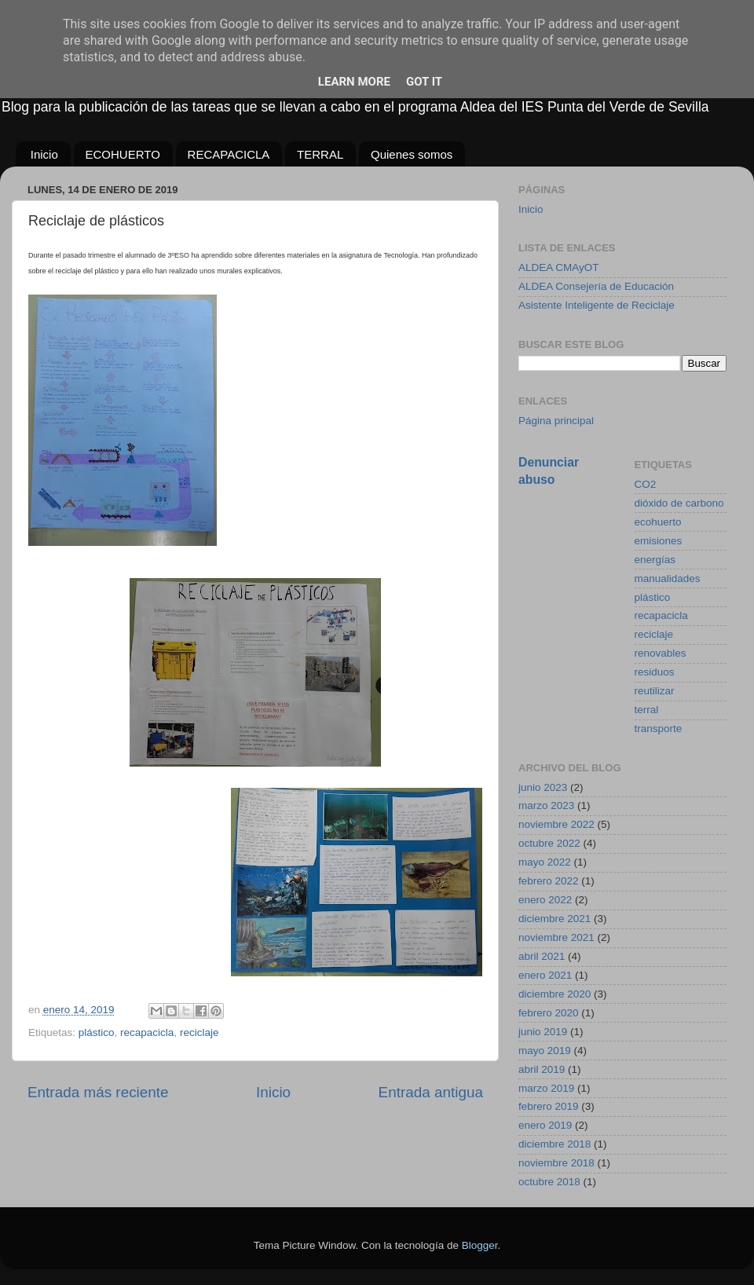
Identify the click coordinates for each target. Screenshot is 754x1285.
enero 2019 (545, 1125)
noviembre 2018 (556, 1163)
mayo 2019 (544, 1050)
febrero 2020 (548, 1013)
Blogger (480, 1245)
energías (655, 560)
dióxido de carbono (679, 503)
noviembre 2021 (556, 937)
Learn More (354, 82)
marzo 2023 (546, 805)
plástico (97, 1032)
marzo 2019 (546, 1088)
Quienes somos (411, 154)
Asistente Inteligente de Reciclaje (596, 305)
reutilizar (655, 691)
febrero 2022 (548, 881)
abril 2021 (541, 956)
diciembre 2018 (554, 1144)
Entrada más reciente (98, 1092)
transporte (659, 728)
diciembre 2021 (554, 918)
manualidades (668, 578)
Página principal (556, 421)
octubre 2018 (549, 1182)
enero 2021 (545, 975)
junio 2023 (542, 787)
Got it (424, 82)
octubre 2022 (549, 843)
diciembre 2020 (554, 994)
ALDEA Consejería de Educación (596, 286)
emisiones (659, 541)
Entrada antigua (431, 1092)
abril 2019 (541, 1069)
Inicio (44, 154)
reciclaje (199, 1032)
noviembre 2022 (556, 824)
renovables (660, 653)
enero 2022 (545, 900)
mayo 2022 (544, 862)
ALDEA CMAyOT (558, 267)
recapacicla (147, 1032)
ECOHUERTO (123, 154)
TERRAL (320, 154)
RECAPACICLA (229, 154)
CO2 (646, 484)
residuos (655, 672)
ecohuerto (658, 522)
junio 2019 (542, 1032)
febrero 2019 (548, 1106)
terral (647, 710)
